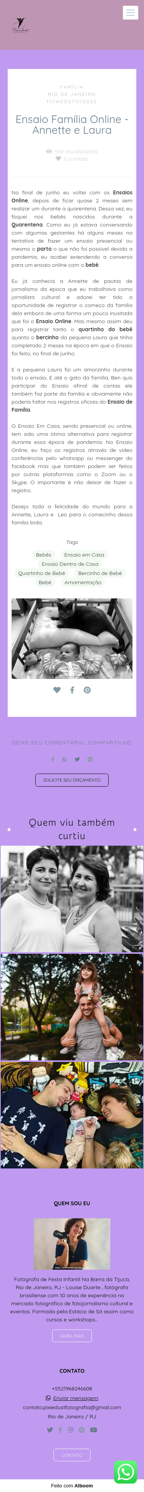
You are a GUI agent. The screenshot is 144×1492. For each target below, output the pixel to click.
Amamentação (83, 582)
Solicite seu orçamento (72, 780)
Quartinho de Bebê (41, 573)
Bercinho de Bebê (100, 573)
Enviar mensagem (75, 1398)
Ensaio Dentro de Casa (70, 563)
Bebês (43, 554)
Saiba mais (72, 1336)
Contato (71, 1455)
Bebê (45, 582)
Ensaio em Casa (84, 554)
